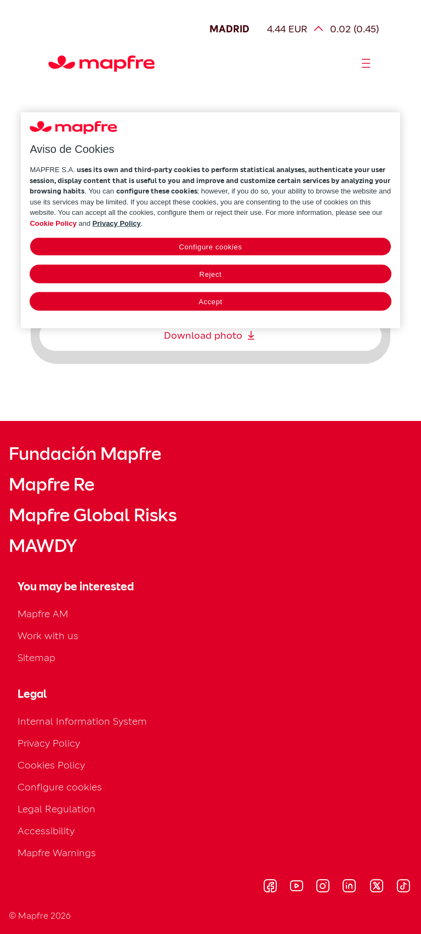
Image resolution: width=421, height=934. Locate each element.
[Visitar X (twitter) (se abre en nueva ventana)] (376, 887)
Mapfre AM (43, 613)
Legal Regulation (56, 808)
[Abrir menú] (366, 63)
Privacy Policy (49, 743)
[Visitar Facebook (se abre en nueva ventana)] (270, 887)
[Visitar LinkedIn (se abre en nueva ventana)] (349, 887)
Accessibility (46, 830)
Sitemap (36, 657)
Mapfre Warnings (57, 852)
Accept (210, 302)
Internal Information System (82, 721)
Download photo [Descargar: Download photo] (211, 335)
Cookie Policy (53, 223)
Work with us (48, 635)
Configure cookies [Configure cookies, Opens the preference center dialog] (210, 247)
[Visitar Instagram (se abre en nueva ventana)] (323, 887)
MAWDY (43, 546)
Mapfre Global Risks (93, 515)
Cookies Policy (51, 765)
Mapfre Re (51, 485)
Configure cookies (60, 787)
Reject (211, 274)
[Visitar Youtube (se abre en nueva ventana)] (296, 887)
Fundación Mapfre (85, 454)
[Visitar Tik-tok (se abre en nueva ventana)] (403, 887)
